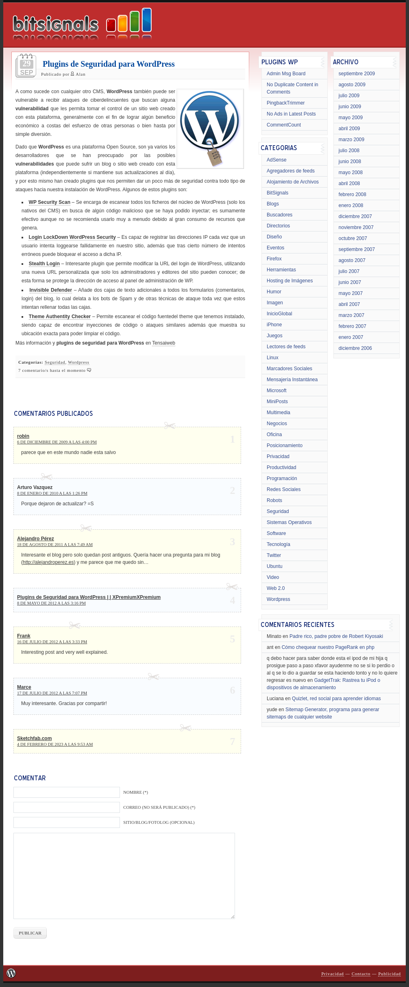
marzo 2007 (351, 315)
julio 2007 (349, 271)
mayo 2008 (351, 172)
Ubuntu (275, 566)
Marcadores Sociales (289, 368)
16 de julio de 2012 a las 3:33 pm (52, 642)
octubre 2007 (353, 238)
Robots (274, 500)
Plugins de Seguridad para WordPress (109, 63)
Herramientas (281, 270)
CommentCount (284, 125)
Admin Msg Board (286, 73)
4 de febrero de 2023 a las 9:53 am (55, 744)
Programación (282, 478)
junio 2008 (350, 161)
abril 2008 (349, 183)
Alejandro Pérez (35, 539)
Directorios (278, 226)
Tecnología (278, 544)
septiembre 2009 (357, 73)
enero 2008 (351, 205)
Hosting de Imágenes (290, 281)
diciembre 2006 (355, 348)
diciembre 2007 (355, 216)
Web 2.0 (276, 588)
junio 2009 (350, 106)
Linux (272, 357)
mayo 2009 (351, 117)
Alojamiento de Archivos (293, 182)
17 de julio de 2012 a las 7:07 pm (52, 693)
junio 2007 (350, 282)
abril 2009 (349, 128)
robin (23, 436)
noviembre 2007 (356, 227)
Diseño (274, 237)
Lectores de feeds (286, 346)
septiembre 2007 (357, 249)
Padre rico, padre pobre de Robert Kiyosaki (336, 636)
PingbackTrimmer (286, 103)
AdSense (277, 160)
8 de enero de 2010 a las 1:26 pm (52, 493)
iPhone (274, 325)
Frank (23, 636)
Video (273, 577)
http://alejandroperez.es (48, 562)
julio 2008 (349, 150)
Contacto (361, 974)
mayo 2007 (351, 293)
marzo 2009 (351, 139)
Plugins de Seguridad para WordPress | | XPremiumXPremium (89, 597)
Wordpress (78, 362)
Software (276, 533)
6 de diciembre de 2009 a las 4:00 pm (57, 442)
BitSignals (277, 193)
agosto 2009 (352, 84)
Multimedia (278, 412)
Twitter (274, 555)
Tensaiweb (163, 343)
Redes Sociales (283, 489)
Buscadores (279, 215)
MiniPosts (277, 401)
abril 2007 (349, 304)
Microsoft (277, 390)
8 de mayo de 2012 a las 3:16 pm (51, 603)
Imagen (275, 303)
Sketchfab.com (34, 738)
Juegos (275, 335)
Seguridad (55, 362)
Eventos (275, 248)
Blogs (273, 204)
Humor (274, 292)
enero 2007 (351, 337)
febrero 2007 (352, 326)
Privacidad (278, 456)
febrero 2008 (352, 194)
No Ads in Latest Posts (291, 114)
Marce (24, 687)
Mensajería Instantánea (292, 379)
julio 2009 (349, 95)
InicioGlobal (279, 314)
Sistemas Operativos (289, 522)
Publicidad (389, 974)
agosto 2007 (352, 260)
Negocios (277, 423)
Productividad (281, 467)
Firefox (274, 259)
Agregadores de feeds (291, 171)
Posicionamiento (284, 445)
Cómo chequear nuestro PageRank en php (328, 647)
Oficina (274, 434)
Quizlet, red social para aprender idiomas (336, 698)
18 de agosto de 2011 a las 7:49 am (55, 544)
